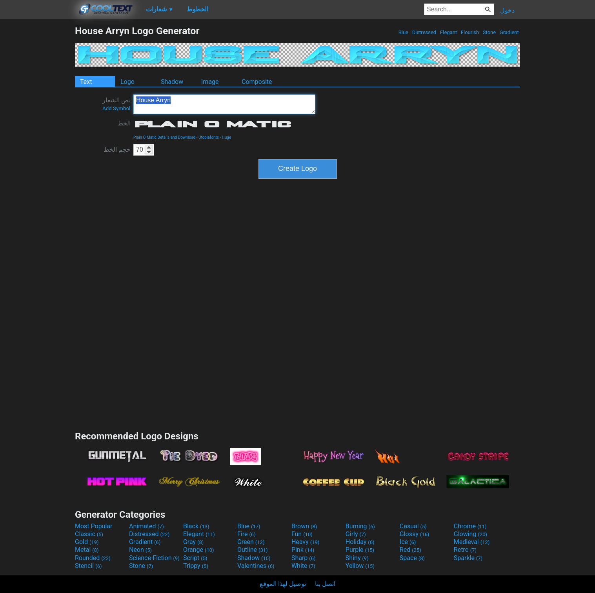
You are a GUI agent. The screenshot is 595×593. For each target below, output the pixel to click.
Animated (146, 526)
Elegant (449, 32)
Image (210, 81)
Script (195, 558)
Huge (226, 137)
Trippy (195, 565)
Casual (413, 526)
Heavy (305, 542)
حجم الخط (117, 149)
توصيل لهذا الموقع (283, 584)
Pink (303, 549)
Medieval (472, 542)
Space (412, 558)
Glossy (414, 534)
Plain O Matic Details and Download (164, 137)
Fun (302, 534)
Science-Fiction (154, 558)
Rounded (93, 558)
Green (251, 542)
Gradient (509, 32)
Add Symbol (116, 108)
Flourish (470, 32)
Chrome (470, 526)
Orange (198, 549)
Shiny (357, 558)
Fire (246, 534)
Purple (360, 549)
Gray (193, 542)
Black (196, 526)
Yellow (360, 565)
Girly (356, 534)
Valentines (256, 565)
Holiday (360, 542)
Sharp (303, 558)
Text (86, 81)
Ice (408, 542)
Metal (87, 549)
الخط (124, 123)
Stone (489, 32)
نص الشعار (116, 103)
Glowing (470, 534)
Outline (252, 549)
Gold (87, 542)
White (303, 565)
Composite (257, 81)
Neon (140, 549)
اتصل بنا (325, 584)
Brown (304, 526)
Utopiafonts (208, 137)
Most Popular (94, 526)
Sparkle (468, 558)
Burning (360, 526)
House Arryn (224, 104)
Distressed (424, 32)
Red (410, 549)
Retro (465, 549)
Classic (89, 534)
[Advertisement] (37, 142)
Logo (127, 81)
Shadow (172, 81)
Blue (403, 32)
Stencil (88, 565)
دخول (507, 10)
